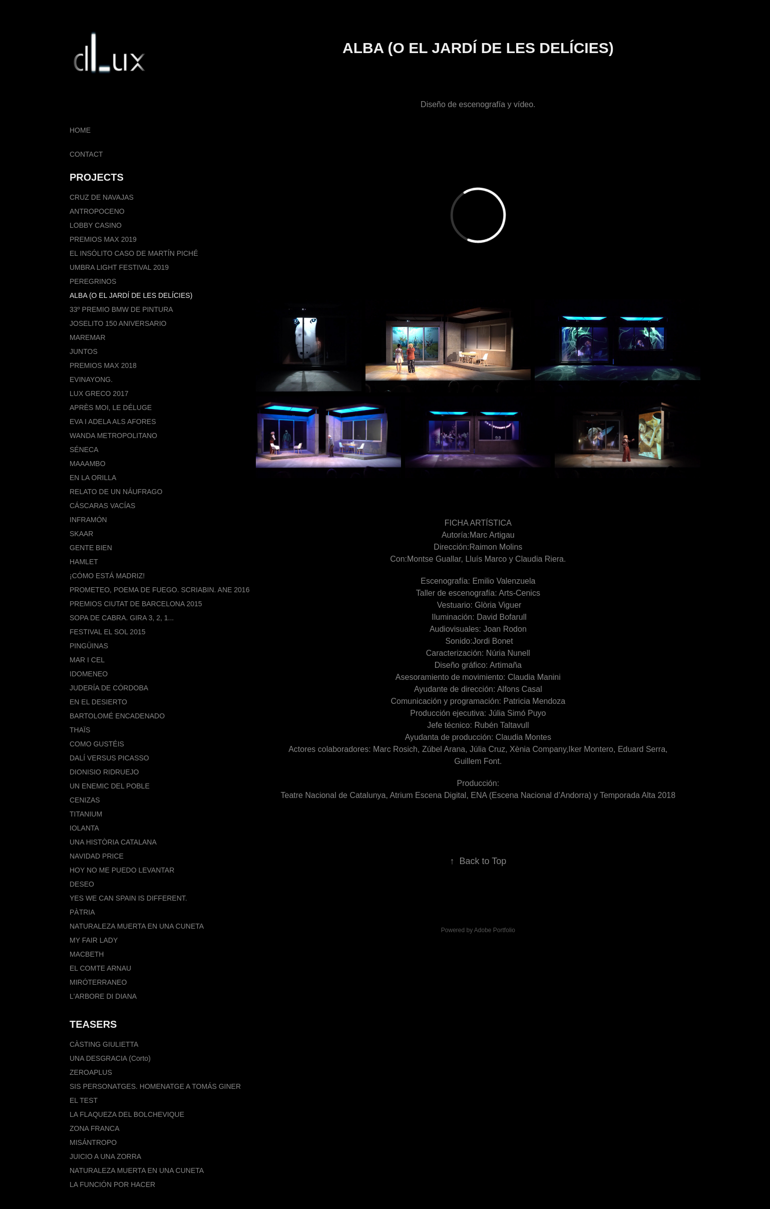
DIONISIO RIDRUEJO (104, 772)
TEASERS (93, 1024)
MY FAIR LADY (94, 940)
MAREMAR (88, 337)
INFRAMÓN (88, 520)
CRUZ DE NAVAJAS (102, 197)
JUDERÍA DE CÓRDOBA (109, 688)
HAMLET (84, 562)
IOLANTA (84, 828)
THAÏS (80, 730)
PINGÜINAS (89, 646)
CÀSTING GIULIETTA (104, 1044)
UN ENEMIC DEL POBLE (110, 786)
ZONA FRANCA (95, 1128)
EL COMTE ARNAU (100, 968)
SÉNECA (84, 450)
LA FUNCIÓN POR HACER (112, 1184)
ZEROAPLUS (91, 1072)
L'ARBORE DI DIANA (103, 996)
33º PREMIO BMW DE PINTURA (121, 309)
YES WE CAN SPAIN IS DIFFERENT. (128, 898)
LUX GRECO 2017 (99, 393)
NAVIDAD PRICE (97, 856)
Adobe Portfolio (494, 930)
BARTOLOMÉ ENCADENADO (117, 716)
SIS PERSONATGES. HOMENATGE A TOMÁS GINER (155, 1086)
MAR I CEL (87, 660)
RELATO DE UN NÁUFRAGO (116, 492)
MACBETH (87, 954)
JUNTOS (84, 351)
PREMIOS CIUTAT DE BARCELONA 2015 (136, 604)
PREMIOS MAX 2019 (103, 239)
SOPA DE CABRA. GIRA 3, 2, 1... (122, 618)
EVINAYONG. (91, 379)
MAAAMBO (88, 464)
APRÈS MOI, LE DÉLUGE (111, 408)
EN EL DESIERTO (98, 702)
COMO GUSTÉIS (97, 744)
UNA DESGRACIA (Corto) (110, 1058)
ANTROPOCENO (97, 211)
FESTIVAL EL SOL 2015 (107, 632)
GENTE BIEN (91, 548)
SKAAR (81, 534)
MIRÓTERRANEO (98, 982)
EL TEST (84, 1100)
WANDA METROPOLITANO (113, 436)
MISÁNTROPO (93, 1142)
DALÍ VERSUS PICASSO (109, 758)
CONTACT (86, 154)
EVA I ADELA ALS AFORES (113, 422)
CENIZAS (85, 800)
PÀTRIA (82, 912)
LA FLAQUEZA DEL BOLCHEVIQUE (127, 1114)
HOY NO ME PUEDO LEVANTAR (122, 870)
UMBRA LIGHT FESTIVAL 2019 (119, 267)
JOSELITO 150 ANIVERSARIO (118, 323)
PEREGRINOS (93, 281)
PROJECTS (97, 177)
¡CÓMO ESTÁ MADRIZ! (107, 576)
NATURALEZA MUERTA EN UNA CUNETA (137, 926)
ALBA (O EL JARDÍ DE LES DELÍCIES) (131, 295)
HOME (80, 130)
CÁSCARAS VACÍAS (102, 506)
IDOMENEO (89, 674)
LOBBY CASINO (96, 225)
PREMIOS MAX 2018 (103, 365)
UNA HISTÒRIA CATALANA (113, 842)
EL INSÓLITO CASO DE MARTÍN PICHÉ (134, 253)
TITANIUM (86, 814)
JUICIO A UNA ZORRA (105, 1156)
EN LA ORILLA (93, 478)
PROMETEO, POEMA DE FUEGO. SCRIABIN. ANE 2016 (159, 590)
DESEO (82, 884)
